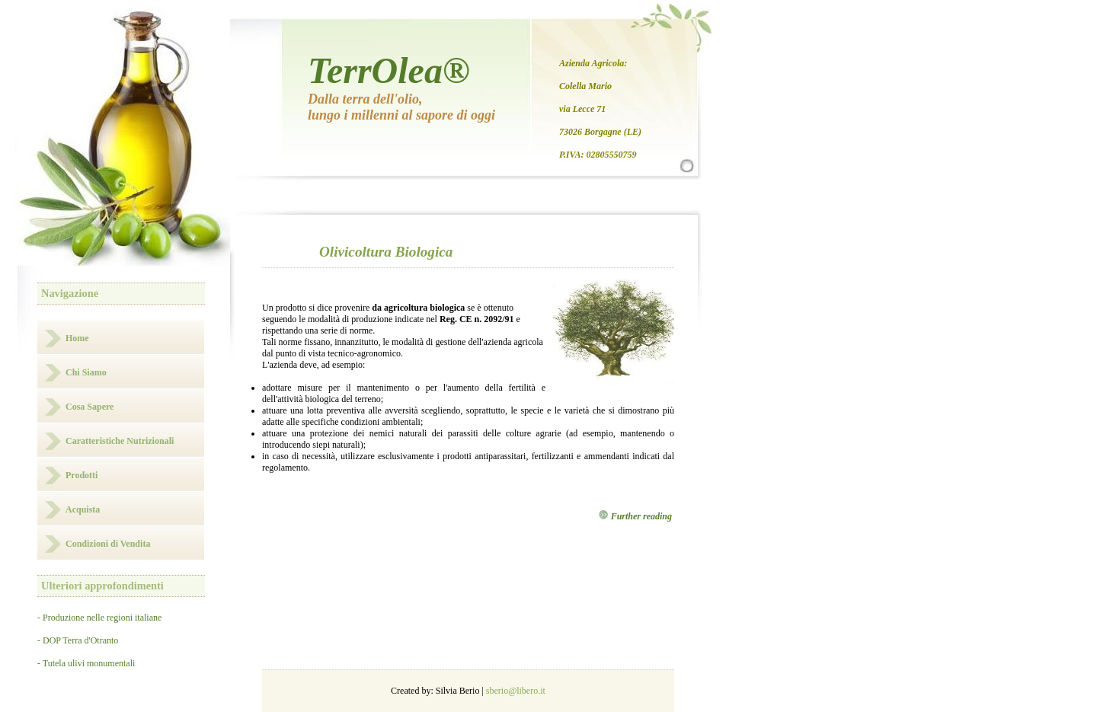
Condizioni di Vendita (108, 543)
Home (77, 338)
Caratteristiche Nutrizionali (120, 441)
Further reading (635, 516)
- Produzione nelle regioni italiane (99, 617)
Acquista (83, 509)
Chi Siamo (86, 372)
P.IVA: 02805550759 (598, 154)
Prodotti (82, 475)
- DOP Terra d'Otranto (77, 640)
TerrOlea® (389, 70)
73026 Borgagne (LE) (600, 131)
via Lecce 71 (582, 109)
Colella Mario (585, 86)
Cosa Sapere (90, 406)
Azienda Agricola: (593, 63)
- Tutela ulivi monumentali (86, 663)
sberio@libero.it (515, 690)
